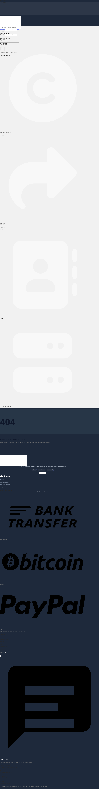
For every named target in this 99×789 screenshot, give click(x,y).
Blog (2, 135)
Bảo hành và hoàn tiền (5, 484)
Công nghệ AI (3, 31)
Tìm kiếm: (2, 35)
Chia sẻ (2, 225)
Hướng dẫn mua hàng (4, 487)
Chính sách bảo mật (4, 482)
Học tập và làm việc (5, 33)
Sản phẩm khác (4, 43)
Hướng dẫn (2, 227)
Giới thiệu (2, 479)
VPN (1, 41)
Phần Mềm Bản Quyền (5, 38)
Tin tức (1, 229)
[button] (3, 44)
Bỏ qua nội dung (4, 1)
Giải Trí (1, 36)
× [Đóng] (5, 652)
